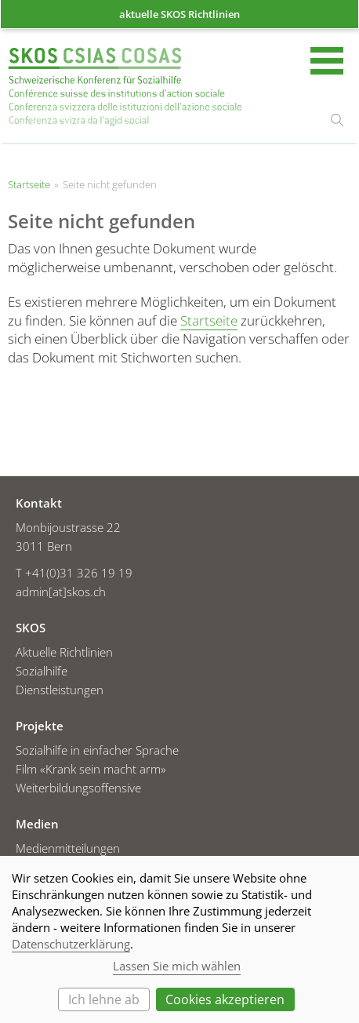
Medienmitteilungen (68, 848)
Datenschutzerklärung (71, 944)
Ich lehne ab (104, 999)
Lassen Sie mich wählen (177, 966)
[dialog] (179, 939)
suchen (337, 120)
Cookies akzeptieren (225, 999)
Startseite (125, 87)
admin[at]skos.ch (61, 591)
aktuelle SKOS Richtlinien (179, 14)
